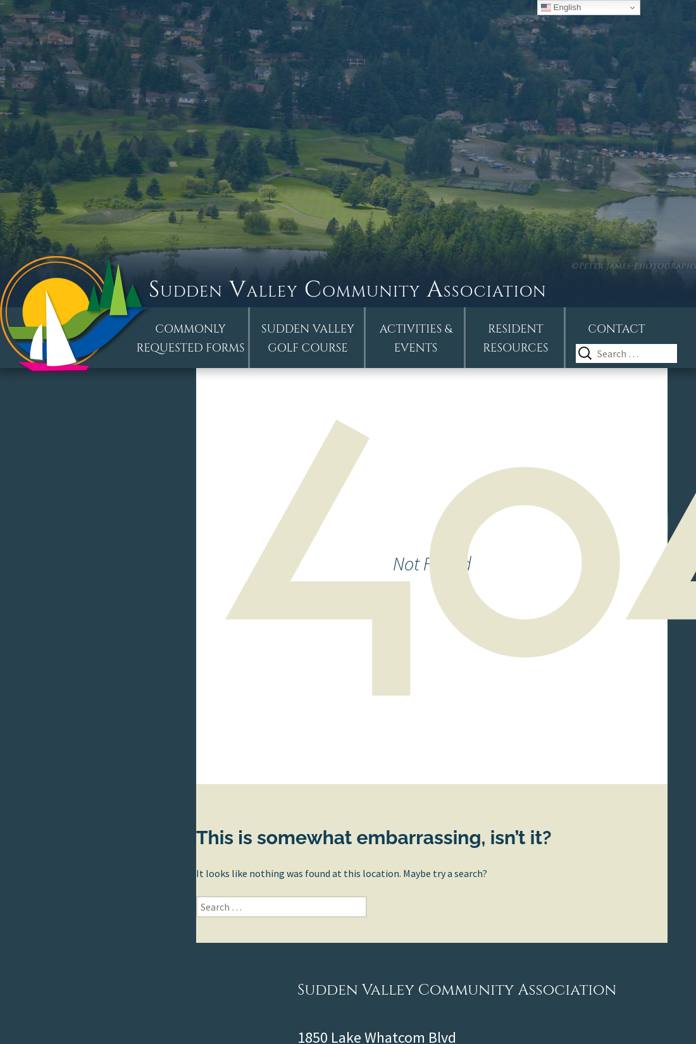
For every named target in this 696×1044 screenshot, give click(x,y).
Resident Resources (515, 338)
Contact (616, 329)
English (561, 8)
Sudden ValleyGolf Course (307, 338)
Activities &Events (416, 338)
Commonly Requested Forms (191, 338)
